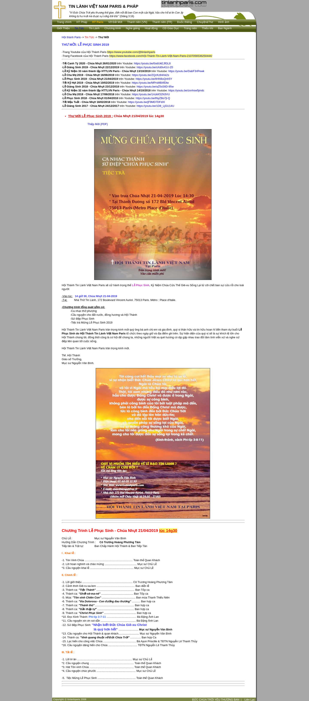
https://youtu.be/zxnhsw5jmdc (186, 90)
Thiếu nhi (207, 28)
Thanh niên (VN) (137, 22)
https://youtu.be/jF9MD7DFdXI (146, 102)
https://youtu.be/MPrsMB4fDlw (150, 82)
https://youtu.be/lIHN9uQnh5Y (154, 78)
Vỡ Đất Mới (115, 22)
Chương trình (113, 28)
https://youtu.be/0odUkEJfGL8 (152, 63)
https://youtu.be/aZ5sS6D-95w (155, 86)
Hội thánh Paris (71, 37)
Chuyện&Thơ (205, 22)
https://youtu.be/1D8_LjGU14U (155, 105)
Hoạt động (151, 28)
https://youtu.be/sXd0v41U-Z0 (155, 67)
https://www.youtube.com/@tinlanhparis (131, 52)
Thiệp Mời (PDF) (98, 124)
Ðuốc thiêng (184, 22)
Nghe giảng (133, 28)
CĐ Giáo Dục (170, 28)
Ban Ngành (225, 28)
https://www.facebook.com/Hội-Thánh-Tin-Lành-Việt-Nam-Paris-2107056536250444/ (160, 55)
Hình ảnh (223, 22)
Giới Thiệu (63, 28)
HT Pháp (81, 22)
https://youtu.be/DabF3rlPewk (186, 71)
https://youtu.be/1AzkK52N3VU (151, 94)
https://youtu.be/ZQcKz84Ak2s (150, 75)
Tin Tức (79, 28)
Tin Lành (94, 28)
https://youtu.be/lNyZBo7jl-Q (153, 98)
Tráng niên (190, 28)
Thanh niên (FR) (162, 22)
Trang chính (64, 22)
